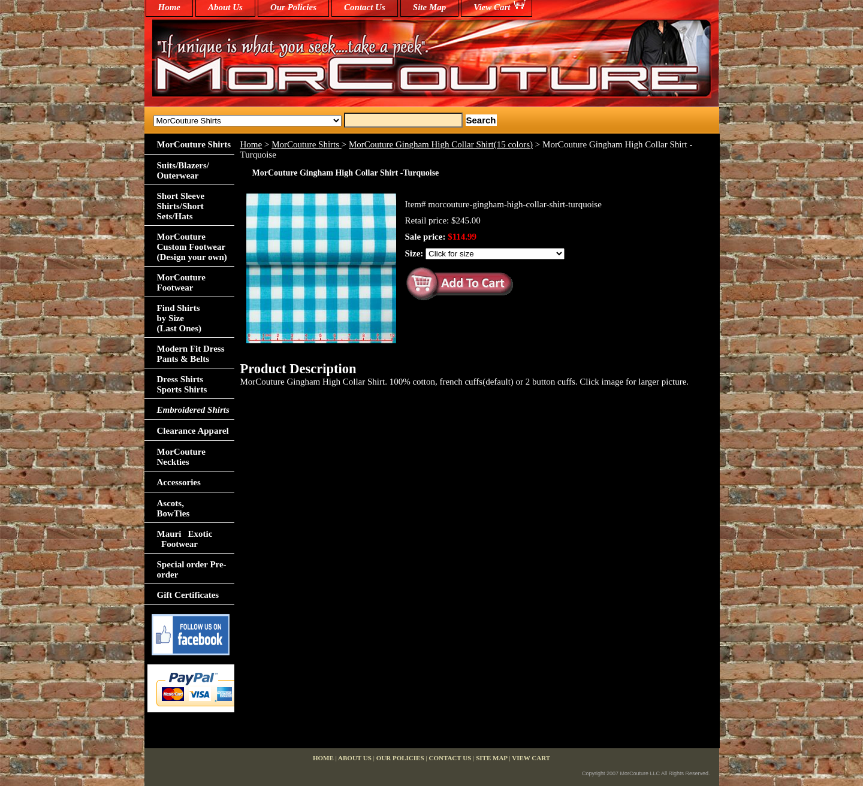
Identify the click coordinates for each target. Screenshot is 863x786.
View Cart (491, 7)
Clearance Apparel (193, 431)
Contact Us (364, 7)
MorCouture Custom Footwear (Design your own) (192, 247)
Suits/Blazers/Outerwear (183, 170)
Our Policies (293, 7)
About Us (225, 7)
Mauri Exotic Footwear (185, 539)
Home (251, 144)
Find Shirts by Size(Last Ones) (179, 318)
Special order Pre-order (192, 569)
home (169, 7)
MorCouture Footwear (181, 282)
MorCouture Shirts (306, 144)
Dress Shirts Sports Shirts (182, 384)
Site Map (429, 7)
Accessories (179, 482)
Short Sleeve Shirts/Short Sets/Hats (181, 206)
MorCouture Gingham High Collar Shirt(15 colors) (441, 144)
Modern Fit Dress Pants (191, 354)
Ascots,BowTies (173, 508)
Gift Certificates (188, 595)
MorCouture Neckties (181, 457)
